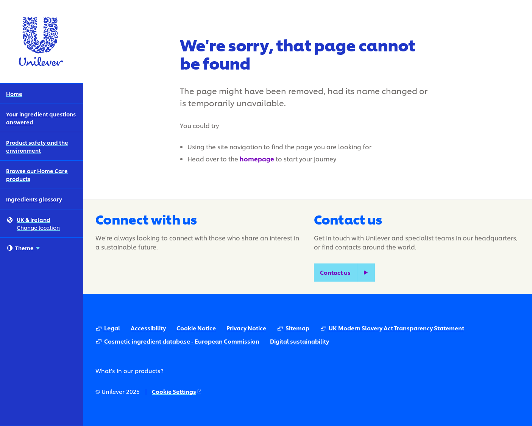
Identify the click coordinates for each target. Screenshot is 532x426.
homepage (257, 158)
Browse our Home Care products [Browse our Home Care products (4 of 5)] (37, 174)
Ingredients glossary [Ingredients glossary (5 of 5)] (34, 199)
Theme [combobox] (23, 248)
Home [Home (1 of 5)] (14, 93)
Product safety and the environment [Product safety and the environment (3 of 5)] (37, 146)
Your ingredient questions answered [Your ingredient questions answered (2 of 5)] (41, 117)
